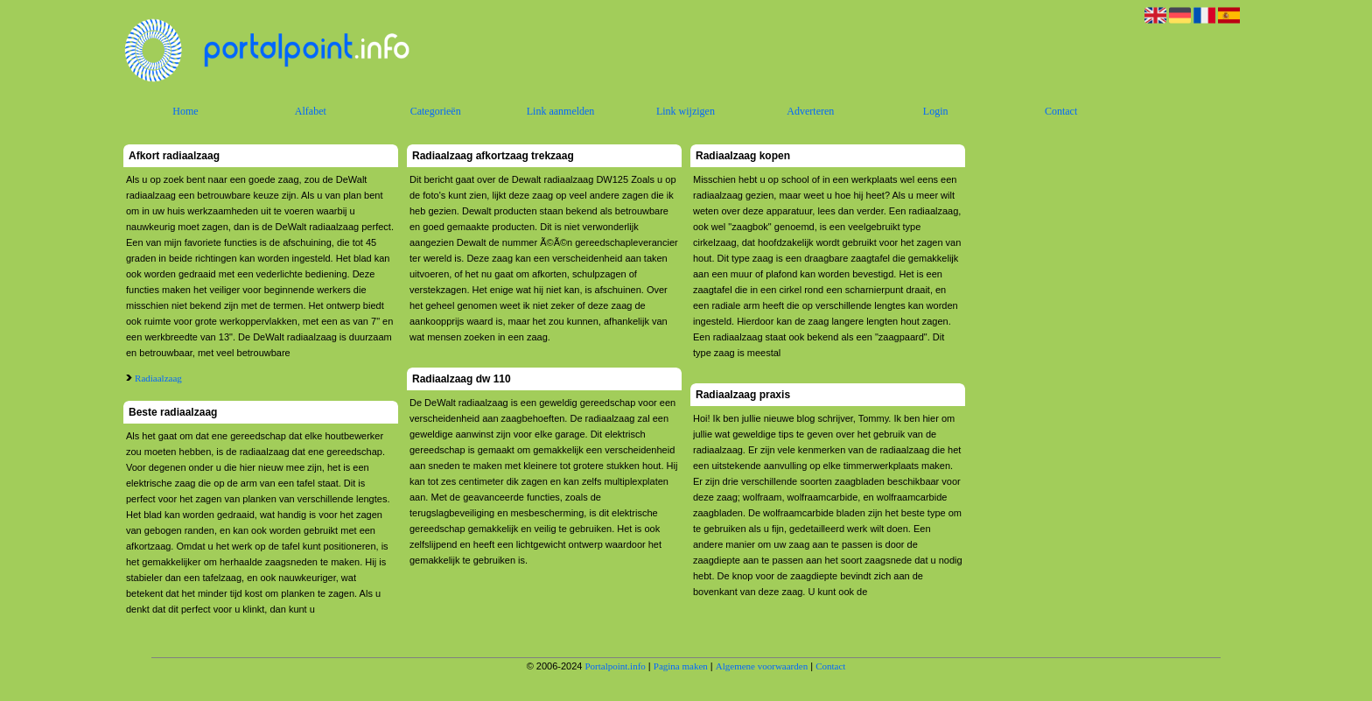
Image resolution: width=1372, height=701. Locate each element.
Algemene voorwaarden (762, 666)
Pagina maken (681, 666)
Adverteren (810, 111)
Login (935, 111)
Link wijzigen (685, 111)
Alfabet (310, 111)
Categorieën (435, 111)
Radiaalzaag (158, 378)
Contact (1061, 111)
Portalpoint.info (614, 666)
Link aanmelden (561, 111)
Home (185, 111)
